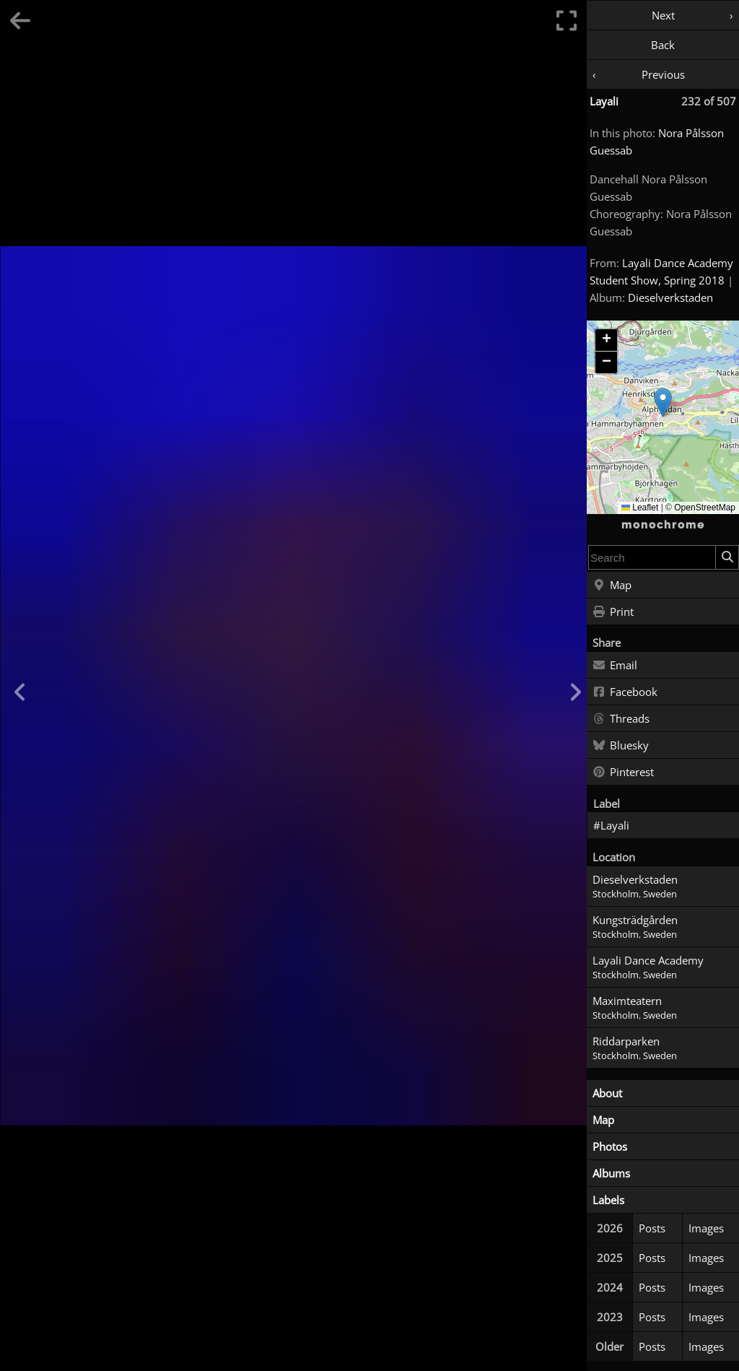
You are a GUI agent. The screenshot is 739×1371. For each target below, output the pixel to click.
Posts (652, 1228)
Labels (608, 1200)
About (607, 1093)
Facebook (624, 692)
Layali (604, 101)
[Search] (726, 557)
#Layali (611, 825)
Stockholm (615, 894)
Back (663, 45)
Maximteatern (627, 1000)
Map (611, 585)
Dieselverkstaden (670, 297)
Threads (621, 719)
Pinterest (623, 772)
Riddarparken (626, 1041)
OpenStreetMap (704, 507)
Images (706, 1228)
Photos (609, 1146)
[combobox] (652, 557)
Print (613, 612)
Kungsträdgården (635, 920)
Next (663, 15)
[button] (663, 402)
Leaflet (639, 507)
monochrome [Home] (663, 524)
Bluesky (620, 746)
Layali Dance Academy (648, 960)
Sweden (660, 894)
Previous (663, 74)
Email (614, 666)
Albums (611, 1173)
